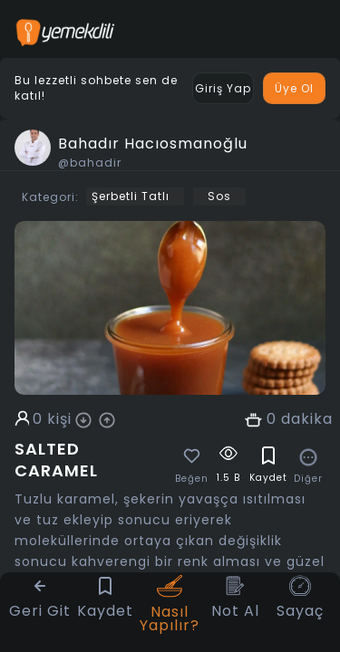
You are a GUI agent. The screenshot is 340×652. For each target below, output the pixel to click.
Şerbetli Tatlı (131, 196)
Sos (219, 196)
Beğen (192, 479)
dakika (307, 419)
